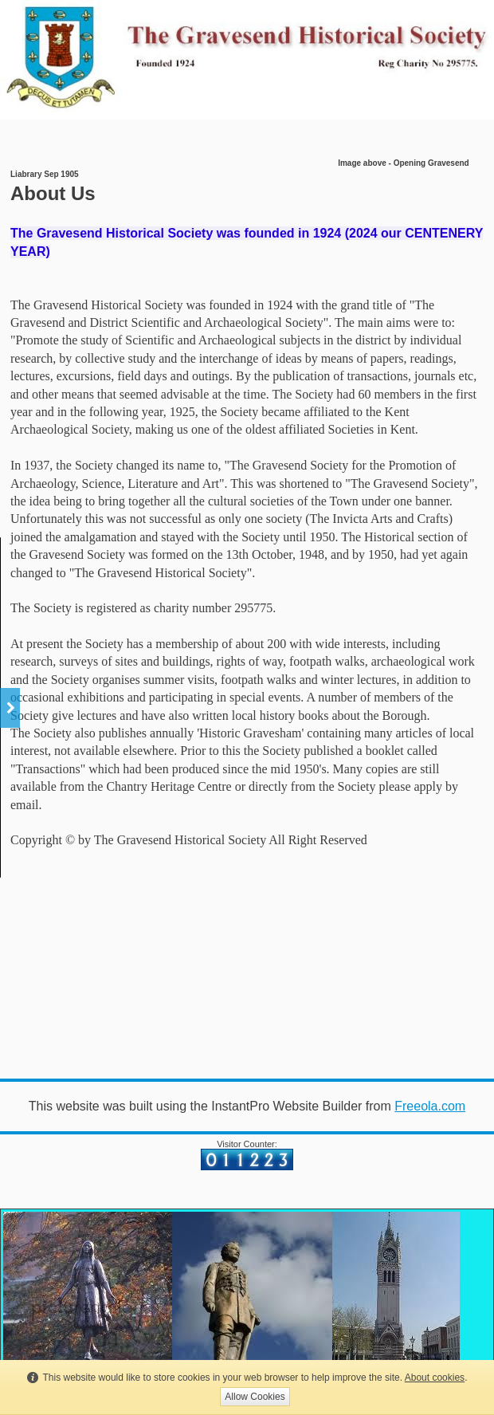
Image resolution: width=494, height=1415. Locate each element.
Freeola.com (429, 1106)
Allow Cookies (254, 1396)
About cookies (435, 1377)
